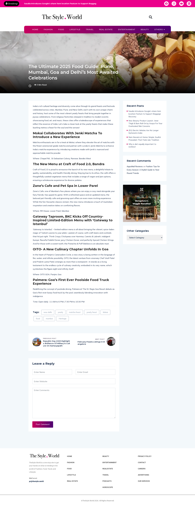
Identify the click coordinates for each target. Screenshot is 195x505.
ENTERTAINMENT (126, 29)
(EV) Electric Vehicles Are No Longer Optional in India (143, 131)
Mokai (105, 312)
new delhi (48, 312)
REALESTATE (107, 469)
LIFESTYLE (75, 29)
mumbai (49, 318)
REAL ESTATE (106, 29)
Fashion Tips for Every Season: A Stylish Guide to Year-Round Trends (143, 169)
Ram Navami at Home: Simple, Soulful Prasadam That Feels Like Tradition (144, 138)
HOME (35, 29)
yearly (60, 312)
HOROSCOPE (107, 487)
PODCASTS (107, 481)
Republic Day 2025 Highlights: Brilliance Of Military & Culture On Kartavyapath (56, 343)
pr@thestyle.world (36, 482)
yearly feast (92, 312)
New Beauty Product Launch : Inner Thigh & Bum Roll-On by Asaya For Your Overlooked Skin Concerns (145, 123)
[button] (150, 17)
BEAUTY (145, 29)
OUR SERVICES (144, 481)
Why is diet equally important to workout (142, 145)
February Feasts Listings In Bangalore (90, 343)
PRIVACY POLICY (144, 456)
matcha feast (75, 312)
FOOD (61, 29)
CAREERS (142, 469)
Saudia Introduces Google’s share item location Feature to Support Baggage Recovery (60, 3)
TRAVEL (90, 29)
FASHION (48, 29)
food (38, 318)
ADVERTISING (143, 475)
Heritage (62, 318)
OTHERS (159, 29)
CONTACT (142, 463)
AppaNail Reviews (135, 166)
